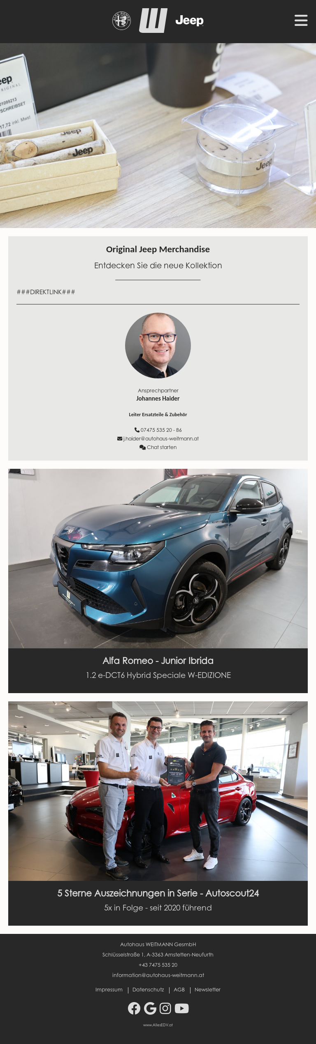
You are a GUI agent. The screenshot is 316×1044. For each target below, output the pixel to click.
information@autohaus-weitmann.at (158, 975)
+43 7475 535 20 (158, 965)
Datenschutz (148, 990)
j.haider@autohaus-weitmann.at (158, 439)
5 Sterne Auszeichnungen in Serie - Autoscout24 (158, 894)
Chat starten (158, 447)
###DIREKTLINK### (45, 293)
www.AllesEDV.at (158, 1025)
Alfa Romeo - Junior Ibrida (158, 661)
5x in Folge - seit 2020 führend (158, 909)
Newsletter (208, 990)
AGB (179, 990)
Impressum (109, 990)
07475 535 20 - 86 (158, 430)
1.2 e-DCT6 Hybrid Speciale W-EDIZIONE (158, 676)
